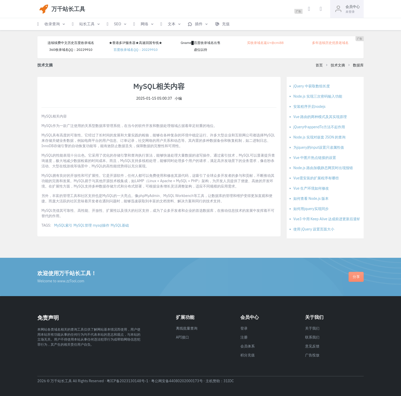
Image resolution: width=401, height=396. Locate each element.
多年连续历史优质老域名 (330, 43)
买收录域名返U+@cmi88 (265, 43)
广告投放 (312, 355)
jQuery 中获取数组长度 (311, 86)
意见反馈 (312, 346)
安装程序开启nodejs (309, 106)
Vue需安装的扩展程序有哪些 (316, 178)
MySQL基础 (119, 225)
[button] (51, 24)
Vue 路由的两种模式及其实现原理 (320, 116)
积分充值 (247, 355)
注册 (244, 337)
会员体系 (247, 346)
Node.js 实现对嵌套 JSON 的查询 (319, 137)
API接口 (182, 337)
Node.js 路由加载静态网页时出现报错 (323, 168)
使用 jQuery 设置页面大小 (313, 229)
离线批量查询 (186, 328)
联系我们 (312, 337)
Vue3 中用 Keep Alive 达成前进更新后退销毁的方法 (334, 219)
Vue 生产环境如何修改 (311, 188)
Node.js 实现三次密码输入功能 (317, 96)
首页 (319, 65)
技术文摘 (338, 65)
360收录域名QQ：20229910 (70, 50)
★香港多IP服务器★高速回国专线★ (135, 43)
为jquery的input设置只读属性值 (318, 147)
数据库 (358, 65)
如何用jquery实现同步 (311, 208)
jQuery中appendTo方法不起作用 (319, 127)
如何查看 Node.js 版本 (311, 198)
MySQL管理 (82, 225)
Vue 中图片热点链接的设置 (314, 157)
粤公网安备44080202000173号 (177, 381)
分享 (356, 276)
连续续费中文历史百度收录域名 (71, 43)
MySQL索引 (63, 225)
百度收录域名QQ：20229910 (136, 50)
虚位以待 (200, 50)
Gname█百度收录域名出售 (200, 43)
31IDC (229, 381)
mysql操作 (101, 225)
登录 (244, 328)
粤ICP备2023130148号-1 (127, 381)
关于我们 (312, 328)
